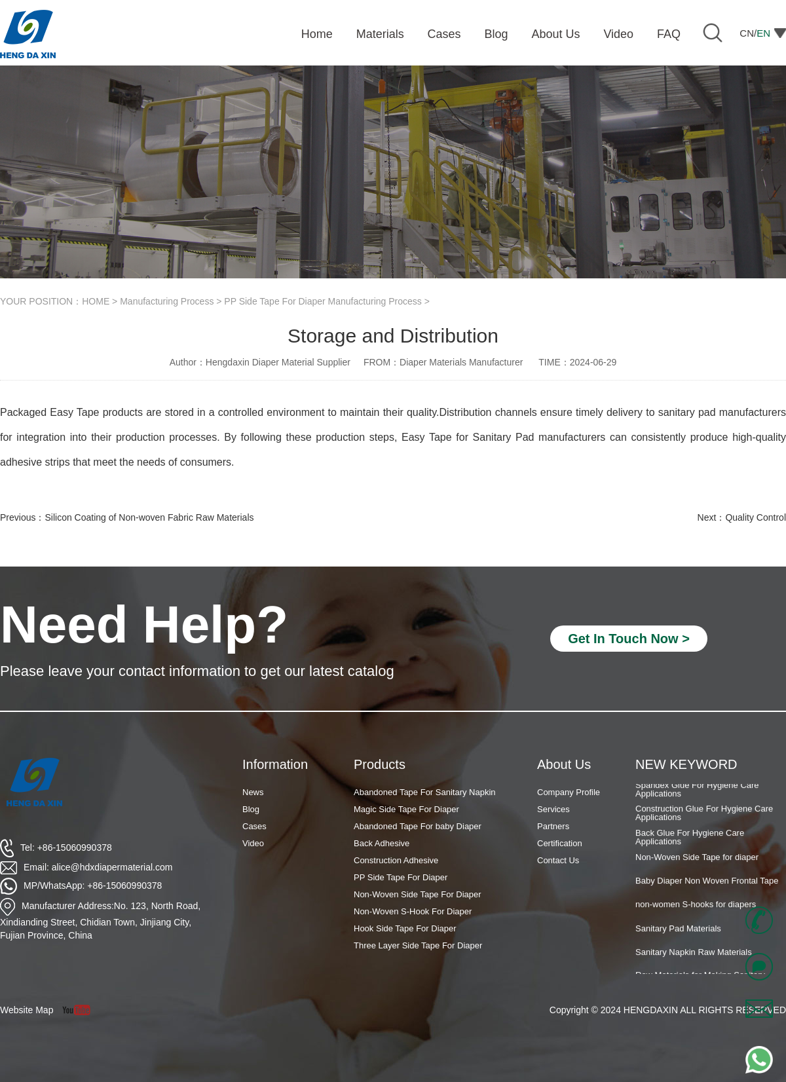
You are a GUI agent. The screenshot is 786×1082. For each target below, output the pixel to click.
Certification (559, 843)
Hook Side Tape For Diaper (405, 928)
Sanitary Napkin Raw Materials (693, 955)
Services (553, 809)
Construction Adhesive (396, 860)
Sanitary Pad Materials (678, 931)
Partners (553, 826)
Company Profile (568, 792)
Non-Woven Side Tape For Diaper (417, 894)
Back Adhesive (381, 843)
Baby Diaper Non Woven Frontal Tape (706, 884)
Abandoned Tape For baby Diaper (417, 826)
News (253, 792)
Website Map (26, 1010)
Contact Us (558, 860)
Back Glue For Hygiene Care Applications (689, 840)
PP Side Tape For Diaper (400, 877)
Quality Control (755, 517)
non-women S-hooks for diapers (695, 907)
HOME (95, 301)
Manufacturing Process (167, 301)
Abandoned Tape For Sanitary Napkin (425, 792)
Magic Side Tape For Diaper (406, 809)
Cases (254, 826)
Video (253, 843)
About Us (564, 764)
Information (275, 764)
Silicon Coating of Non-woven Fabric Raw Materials (149, 517)
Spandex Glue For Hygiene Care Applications (697, 792)
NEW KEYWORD (686, 764)
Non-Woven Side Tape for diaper (696, 860)
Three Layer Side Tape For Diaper (418, 945)
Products (379, 764)
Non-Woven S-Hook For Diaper (413, 911)
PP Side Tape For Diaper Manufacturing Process (322, 301)
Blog (250, 809)
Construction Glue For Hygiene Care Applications (704, 816)
